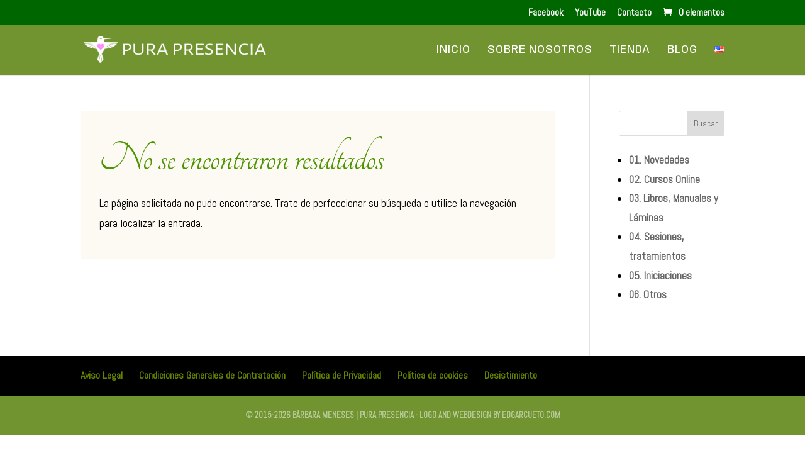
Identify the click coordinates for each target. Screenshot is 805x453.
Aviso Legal (101, 375)
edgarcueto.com (531, 415)
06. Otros (648, 294)
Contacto (634, 13)
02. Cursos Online (664, 179)
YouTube (590, 13)
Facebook (546, 13)
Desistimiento (510, 375)
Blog (682, 50)
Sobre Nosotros (539, 50)
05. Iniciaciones (660, 275)
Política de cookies (432, 375)
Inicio (453, 50)
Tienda (629, 50)
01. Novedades (659, 160)
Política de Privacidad (341, 375)
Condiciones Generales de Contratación (212, 375)
